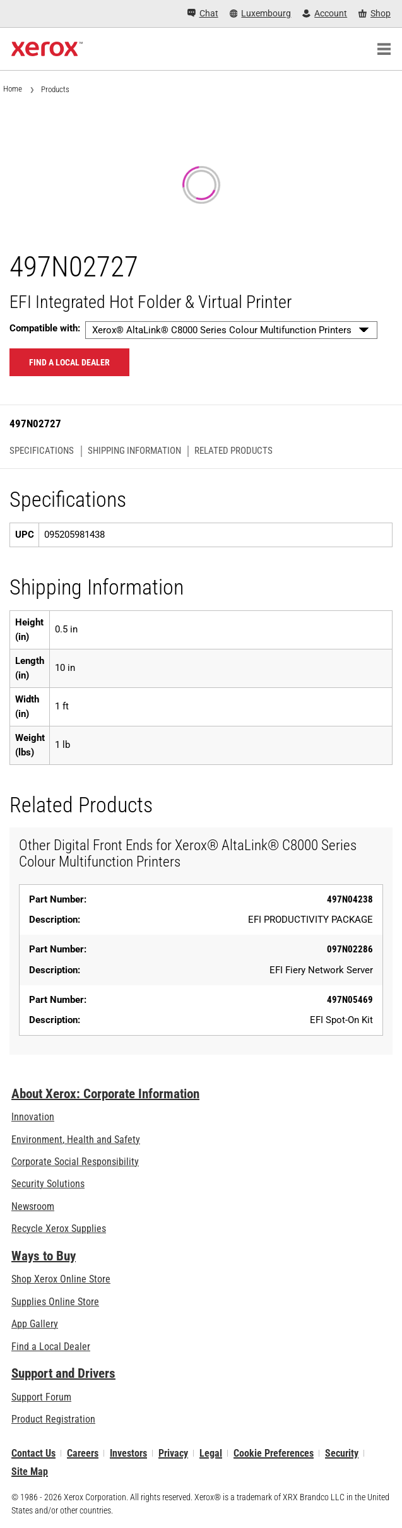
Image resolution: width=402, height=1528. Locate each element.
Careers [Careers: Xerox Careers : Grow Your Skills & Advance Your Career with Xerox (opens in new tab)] (82, 1453)
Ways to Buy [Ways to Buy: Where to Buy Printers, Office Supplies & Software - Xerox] (43, 1256)
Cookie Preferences (274, 1453)
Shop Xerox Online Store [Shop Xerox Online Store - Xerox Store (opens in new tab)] (60, 1279)
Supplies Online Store (55, 1302)
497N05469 (350, 999)
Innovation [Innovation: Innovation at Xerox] (32, 1117)
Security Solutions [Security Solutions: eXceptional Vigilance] (48, 1184)
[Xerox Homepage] (47, 49)
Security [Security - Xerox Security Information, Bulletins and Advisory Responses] (341, 1453)
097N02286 (350, 949)
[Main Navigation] (384, 49)
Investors (128, 1453)
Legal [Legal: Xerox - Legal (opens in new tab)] (210, 1453)
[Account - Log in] (324, 13)
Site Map (29, 1471)
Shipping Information (134, 451)
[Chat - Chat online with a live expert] (202, 14)
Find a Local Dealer (50, 1347)
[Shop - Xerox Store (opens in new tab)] (374, 13)
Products (55, 89)
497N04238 (350, 899)
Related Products (233, 451)
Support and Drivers (63, 1373)
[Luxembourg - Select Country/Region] (261, 13)
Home (12, 88)
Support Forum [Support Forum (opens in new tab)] (41, 1397)
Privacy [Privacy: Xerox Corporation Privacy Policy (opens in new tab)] (173, 1453)
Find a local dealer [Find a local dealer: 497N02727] (69, 362)
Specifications (41, 451)
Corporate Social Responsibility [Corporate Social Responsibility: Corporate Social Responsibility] (75, 1162)
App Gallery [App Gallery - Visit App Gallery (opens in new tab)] (34, 1324)
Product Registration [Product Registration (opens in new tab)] (53, 1419)
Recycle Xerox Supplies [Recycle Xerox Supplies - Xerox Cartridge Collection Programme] (58, 1229)
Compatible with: (44, 328)
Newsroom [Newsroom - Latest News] (32, 1206)
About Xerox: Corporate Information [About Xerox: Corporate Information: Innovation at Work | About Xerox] (105, 1093)
